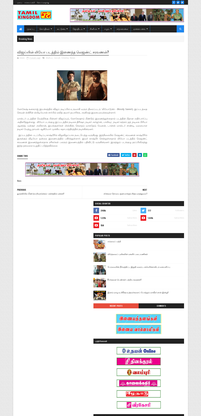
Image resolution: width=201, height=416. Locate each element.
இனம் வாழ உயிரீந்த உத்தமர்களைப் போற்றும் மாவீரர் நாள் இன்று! (164, 142)
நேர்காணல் (161, 368)
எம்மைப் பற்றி (154, 89)
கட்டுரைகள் (162, 346)
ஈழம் (107, 28)
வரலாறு (139, 379)
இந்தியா (139, 330)
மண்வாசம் (162, 374)
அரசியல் (154, 319)
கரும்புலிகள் (141, 352)
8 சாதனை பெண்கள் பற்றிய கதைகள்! (165, 127)
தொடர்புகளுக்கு (43, 2)
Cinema (65, 58)
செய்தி (57, 58)
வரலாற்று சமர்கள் (159, 379)
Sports (138, 319)
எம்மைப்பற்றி (29, 2)
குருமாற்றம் (141, 357)
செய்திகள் (45, 28)
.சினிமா (49, 58)
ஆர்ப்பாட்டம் (160, 324)
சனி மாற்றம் (159, 357)
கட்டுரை (61, 28)
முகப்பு (19, 2)
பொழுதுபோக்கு (143, 374)
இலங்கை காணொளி (144, 341)
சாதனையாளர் (142, 363)
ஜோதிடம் (78, 28)
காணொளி (159, 352)
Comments (171, 154)
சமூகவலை (122, 28)
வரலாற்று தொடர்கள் (144, 385)
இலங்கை (161, 335)
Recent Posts (146, 154)
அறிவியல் (140, 324)
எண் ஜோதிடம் (142, 346)
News (72, 58)
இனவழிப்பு (158, 330)
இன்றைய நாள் (142, 335)
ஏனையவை (139, 28)
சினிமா (93, 28)
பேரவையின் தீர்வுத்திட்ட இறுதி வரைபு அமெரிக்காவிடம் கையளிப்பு (166, 116)
